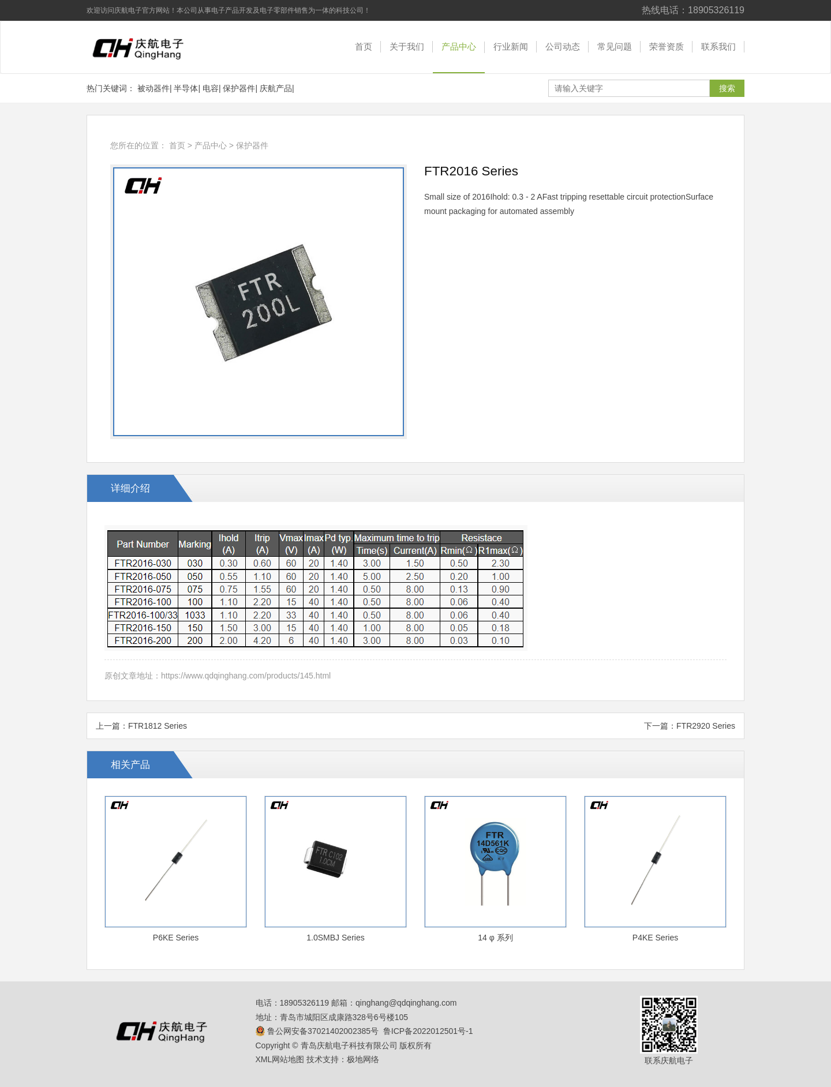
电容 (211, 88)
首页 (363, 46)
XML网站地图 (280, 1059)
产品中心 (458, 46)
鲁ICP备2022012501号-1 (428, 1031)
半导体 (186, 88)
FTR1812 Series (157, 725)
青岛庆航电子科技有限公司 (147, 47)
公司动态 (562, 46)
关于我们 (407, 46)
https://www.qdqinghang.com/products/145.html (246, 675)
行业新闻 (510, 46)
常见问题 (614, 46)
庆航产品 (276, 88)
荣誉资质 (666, 46)
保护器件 (239, 88)
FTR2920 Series (705, 725)
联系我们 (718, 46)
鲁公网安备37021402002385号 (317, 1031)
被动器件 (153, 88)
